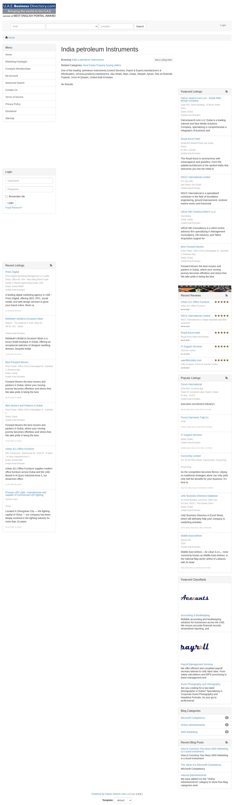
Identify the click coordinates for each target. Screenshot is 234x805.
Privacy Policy (12, 104)
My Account (11, 75)
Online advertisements (193, 725)
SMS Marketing (189, 732)
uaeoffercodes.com (191, 360)
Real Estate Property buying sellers (102, 65)
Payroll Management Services (197, 664)
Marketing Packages (16, 61)
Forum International (191, 384)
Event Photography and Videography (201, 684)
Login (223, 25)
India (74, 59)
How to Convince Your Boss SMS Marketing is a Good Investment (204, 750)
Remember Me (17, 196)
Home (11, 37)
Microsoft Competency (193, 717)
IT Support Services (191, 346)
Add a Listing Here (163, 60)
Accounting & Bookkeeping (195, 615)
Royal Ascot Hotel (190, 138)
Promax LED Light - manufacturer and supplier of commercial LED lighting (25, 493)
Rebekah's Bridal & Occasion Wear (24, 318)
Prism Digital (12, 272)
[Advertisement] (29, 146)
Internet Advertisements (193, 775)
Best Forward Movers (16, 362)
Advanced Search (15, 82)
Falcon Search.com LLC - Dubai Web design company (201, 99)
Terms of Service (14, 97)
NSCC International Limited (195, 177)
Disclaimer (11, 111)
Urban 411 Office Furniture (19, 448)
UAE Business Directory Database (199, 495)
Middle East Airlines (191, 535)
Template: (107, 800)
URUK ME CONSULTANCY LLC (198, 211)
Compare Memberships (18, 68)
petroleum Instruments (92, 59)
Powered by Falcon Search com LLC (111, 794)
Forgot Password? (13, 207)
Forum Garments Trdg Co (195, 417)
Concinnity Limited (191, 456)
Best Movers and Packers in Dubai (24, 405)
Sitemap (9, 118)
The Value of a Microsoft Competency (201, 764)
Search (140, 26)
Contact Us (11, 90)
